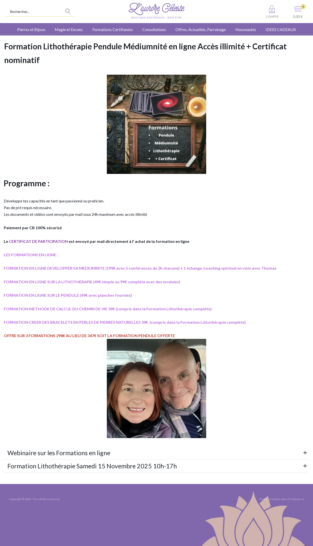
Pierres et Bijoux (31, 29)
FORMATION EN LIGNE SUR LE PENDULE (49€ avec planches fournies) (68, 295)
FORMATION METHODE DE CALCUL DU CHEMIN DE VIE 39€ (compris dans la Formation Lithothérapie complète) (108, 308)
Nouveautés (245, 29)
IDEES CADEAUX (281, 29)
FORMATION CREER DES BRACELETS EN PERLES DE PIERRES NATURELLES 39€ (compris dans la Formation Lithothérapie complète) (125, 322)
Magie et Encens (69, 29)
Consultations (154, 29)
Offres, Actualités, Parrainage (200, 29)
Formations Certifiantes (112, 29)
